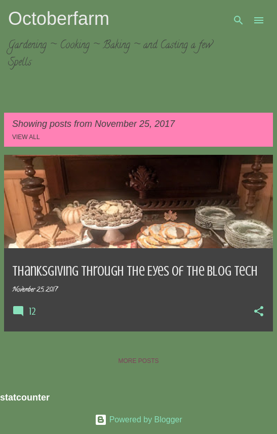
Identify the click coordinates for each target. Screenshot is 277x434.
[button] (259, 312)
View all (26, 137)
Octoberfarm (58, 18)
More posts (138, 360)
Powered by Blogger (138, 419)
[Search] (238, 20)
